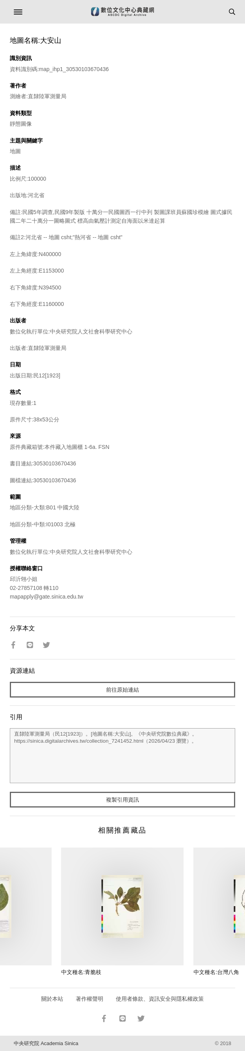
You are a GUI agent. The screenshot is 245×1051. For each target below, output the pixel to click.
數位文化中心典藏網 (122, 11)
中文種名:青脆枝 (81, 972)
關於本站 (52, 999)
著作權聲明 (89, 999)
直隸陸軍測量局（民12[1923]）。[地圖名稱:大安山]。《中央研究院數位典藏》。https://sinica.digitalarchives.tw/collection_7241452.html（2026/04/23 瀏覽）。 (122, 755)
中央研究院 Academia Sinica (46, 1043)
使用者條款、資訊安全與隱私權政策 (160, 999)
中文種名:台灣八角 (216, 972)
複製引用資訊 (122, 799)
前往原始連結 (122, 690)
